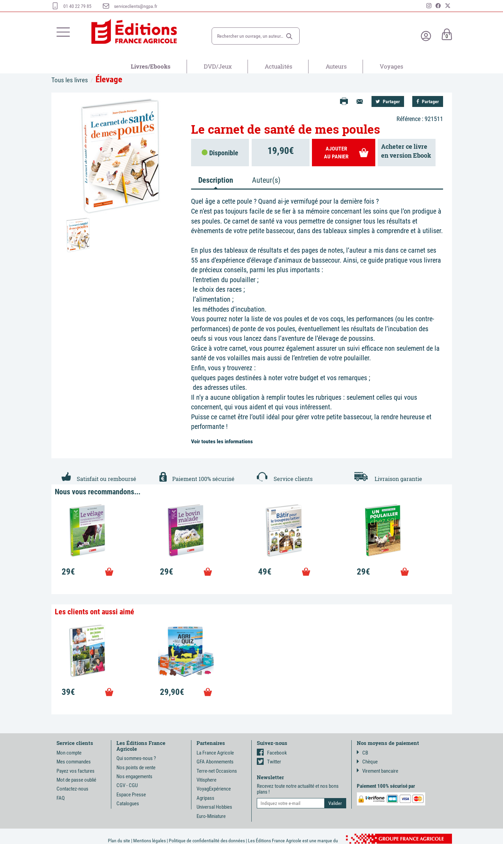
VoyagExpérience (214, 789)
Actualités (278, 66)
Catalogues (127, 803)
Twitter (269, 762)
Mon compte (68, 753)
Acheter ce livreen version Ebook (406, 150)
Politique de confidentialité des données (207, 840)
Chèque (367, 762)
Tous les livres (69, 80)
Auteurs (336, 66)
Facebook (272, 753)
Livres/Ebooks (151, 66)
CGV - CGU (127, 785)
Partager (388, 101)
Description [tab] (215, 180)
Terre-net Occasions (217, 771)
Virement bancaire (377, 771)
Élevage (109, 79)
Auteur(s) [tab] (266, 180)
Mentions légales (149, 840)
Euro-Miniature (211, 816)
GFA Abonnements (215, 762)
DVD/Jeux (218, 66)
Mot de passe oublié (76, 780)
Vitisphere (206, 780)
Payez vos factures (75, 771)
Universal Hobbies (214, 807)
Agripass (205, 798)
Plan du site (119, 840)
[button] (289, 36)
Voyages (391, 66)
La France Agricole (215, 753)
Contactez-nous (72, 789)
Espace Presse (131, 795)
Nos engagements (134, 776)
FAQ (60, 798)
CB (362, 753)
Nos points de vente (135, 767)
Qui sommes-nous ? (136, 758)
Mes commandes (73, 762)
